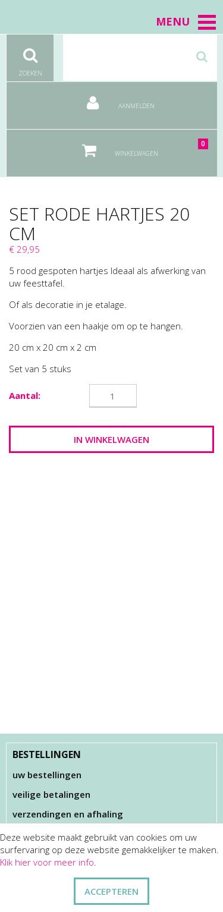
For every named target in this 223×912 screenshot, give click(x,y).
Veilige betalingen (51, 794)
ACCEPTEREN (111, 891)
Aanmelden (112, 98)
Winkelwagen (136, 146)
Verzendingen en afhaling (67, 814)
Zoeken (30, 55)
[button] (206, 22)
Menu (186, 21)
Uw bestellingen (46, 775)
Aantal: (24, 395)
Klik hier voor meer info (47, 862)
